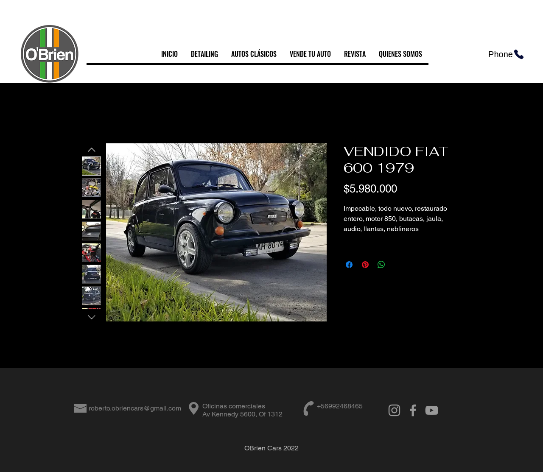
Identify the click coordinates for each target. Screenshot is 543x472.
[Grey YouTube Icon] (431, 410)
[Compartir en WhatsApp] (381, 265)
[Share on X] (397, 265)
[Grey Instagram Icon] (394, 410)
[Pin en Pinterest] (365, 265)
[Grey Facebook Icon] (413, 410)
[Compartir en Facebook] (349, 265)
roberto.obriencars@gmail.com (135, 408)
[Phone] (506, 54)
